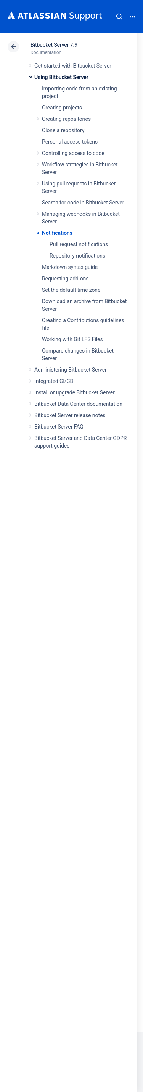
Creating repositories (66, 119)
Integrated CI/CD (54, 381)
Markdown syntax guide (70, 267)
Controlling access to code (73, 153)
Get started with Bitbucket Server (72, 66)
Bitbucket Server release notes (69, 415)
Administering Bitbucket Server (70, 370)
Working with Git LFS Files (72, 339)
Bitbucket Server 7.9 (54, 45)
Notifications (57, 233)
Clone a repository (63, 130)
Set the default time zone (71, 290)
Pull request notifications (79, 244)
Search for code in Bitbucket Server (83, 202)
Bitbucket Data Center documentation (78, 404)
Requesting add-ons (65, 278)
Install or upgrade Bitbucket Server (74, 392)
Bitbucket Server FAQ (59, 427)
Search (119, 17)
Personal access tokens (70, 142)
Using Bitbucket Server (61, 77)
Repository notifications (77, 256)
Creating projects (62, 107)
